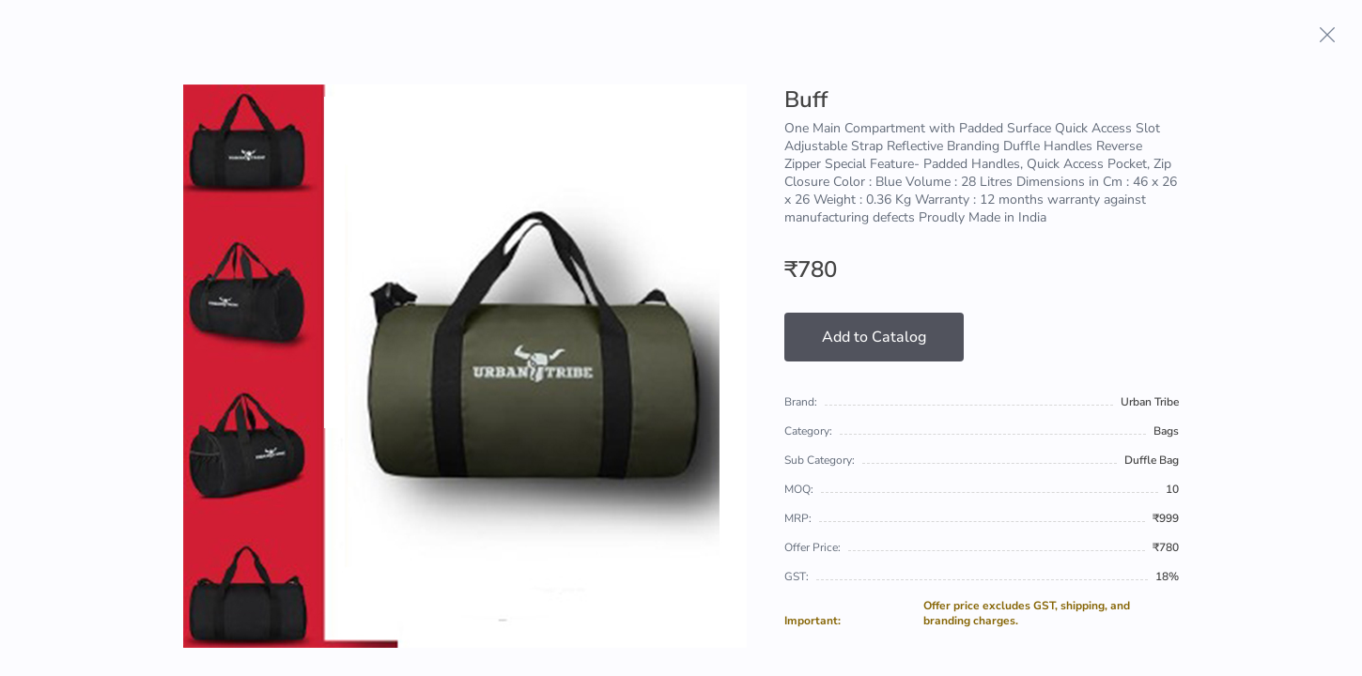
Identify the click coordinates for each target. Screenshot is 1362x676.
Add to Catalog (874, 337)
